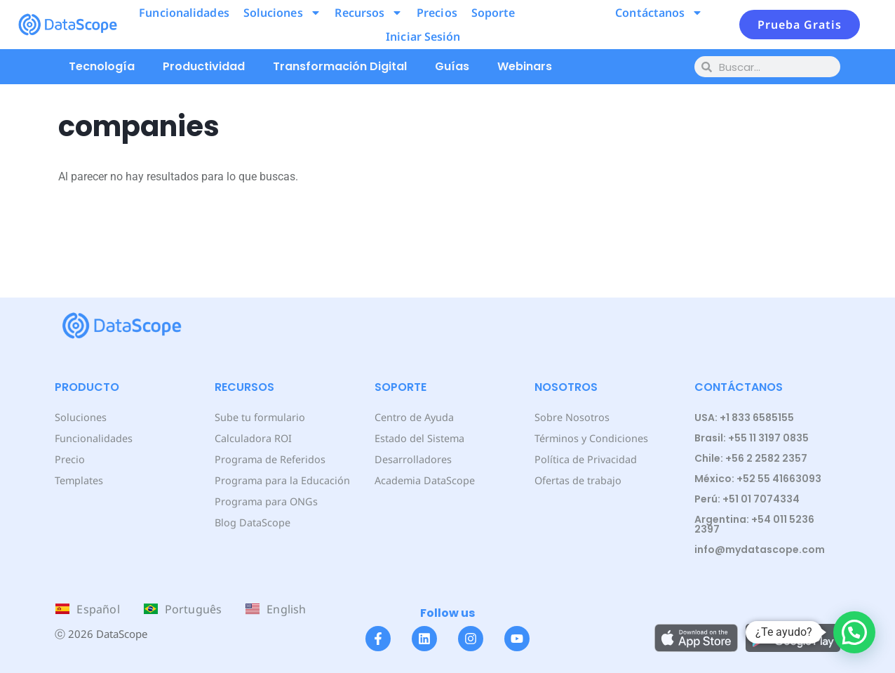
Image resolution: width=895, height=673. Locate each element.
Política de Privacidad (584, 459)
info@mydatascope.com (759, 549)
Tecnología (102, 66)
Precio (69, 459)
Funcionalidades (184, 12)
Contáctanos (659, 13)
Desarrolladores (412, 459)
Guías (452, 66)
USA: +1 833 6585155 (744, 418)
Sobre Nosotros (570, 417)
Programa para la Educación (281, 480)
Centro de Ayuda (414, 417)
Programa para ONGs (265, 501)
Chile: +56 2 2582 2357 (750, 458)
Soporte (493, 12)
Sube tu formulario (259, 417)
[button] (854, 632)
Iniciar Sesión (423, 36)
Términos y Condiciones (590, 438)
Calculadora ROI (253, 438)
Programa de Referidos (269, 459)
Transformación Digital (340, 66)
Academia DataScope (424, 480)
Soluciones (282, 13)
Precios (437, 12)
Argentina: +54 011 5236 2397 (754, 524)
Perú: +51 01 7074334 (747, 499)
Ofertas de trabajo (577, 480)
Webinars (524, 66)
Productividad (204, 66)
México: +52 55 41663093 (757, 479)
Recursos (369, 13)
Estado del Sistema (419, 438)
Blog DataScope (251, 522)
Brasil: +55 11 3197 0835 (751, 438)
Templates (79, 480)
